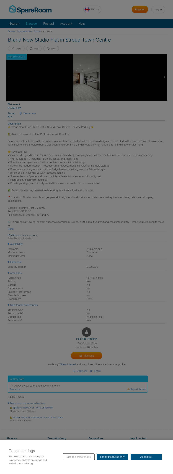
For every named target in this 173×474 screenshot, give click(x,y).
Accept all (146, 456)
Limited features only (112, 456)
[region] (86, 457)
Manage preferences (79, 456)
